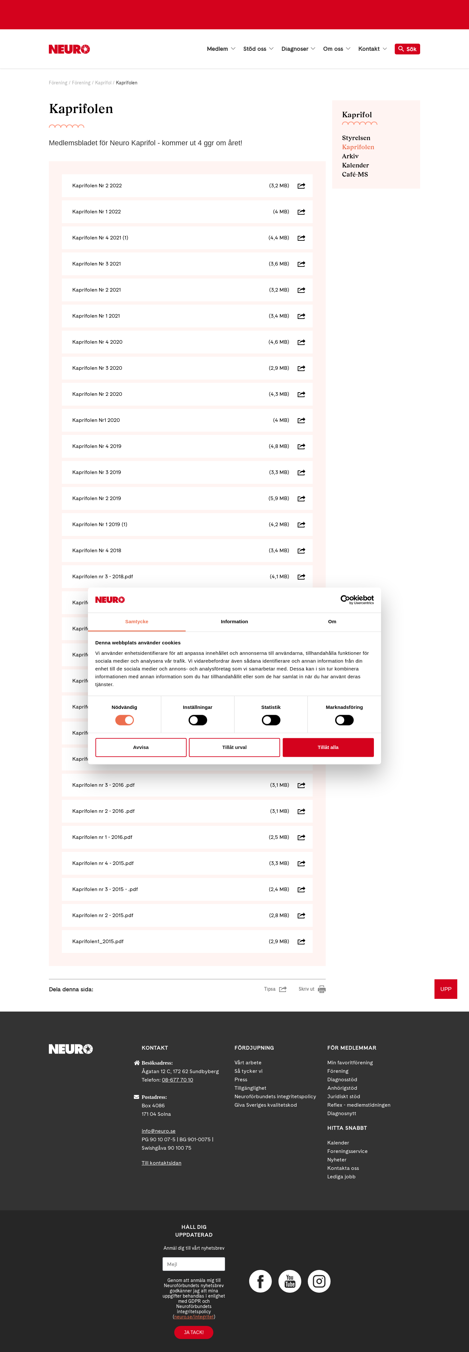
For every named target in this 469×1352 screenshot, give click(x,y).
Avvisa (141, 747)
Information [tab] (234, 621)
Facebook (260, 1281)
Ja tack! (194, 1332)
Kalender (355, 165)
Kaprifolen (358, 147)
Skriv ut (306, 989)
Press (240, 1079)
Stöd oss (258, 49)
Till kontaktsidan (161, 1163)
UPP (445, 988)
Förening (58, 82)
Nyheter (337, 1160)
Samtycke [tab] (137, 621)
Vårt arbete (248, 1062)
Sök (407, 49)
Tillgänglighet (250, 1088)
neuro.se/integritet (194, 1316)
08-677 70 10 (177, 1080)
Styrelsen (356, 138)
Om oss (336, 49)
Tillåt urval (234, 747)
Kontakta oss (343, 1168)
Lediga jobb (341, 1176)
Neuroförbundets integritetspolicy (275, 1096)
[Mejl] (194, 1264)
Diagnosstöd (342, 1079)
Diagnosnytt (341, 1113)
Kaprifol (103, 82)
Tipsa (270, 989)
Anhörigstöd (342, 1088)
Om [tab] (332, 621)
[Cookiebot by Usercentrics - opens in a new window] (345, 600)
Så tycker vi (248, 1071)
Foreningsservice (347, 1151)
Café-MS (355, 174)
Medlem (221, 49)
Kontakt (372, 49)
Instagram (319, 1281)
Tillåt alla (328, 747)
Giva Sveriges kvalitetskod (265, 1105)
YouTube (289, 1281)
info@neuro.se (159, 1131)
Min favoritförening (350, 1062)
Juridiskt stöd (343, 1096)
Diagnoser (298, 49)
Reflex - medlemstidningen (359, 1105)
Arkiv (350, 156)
